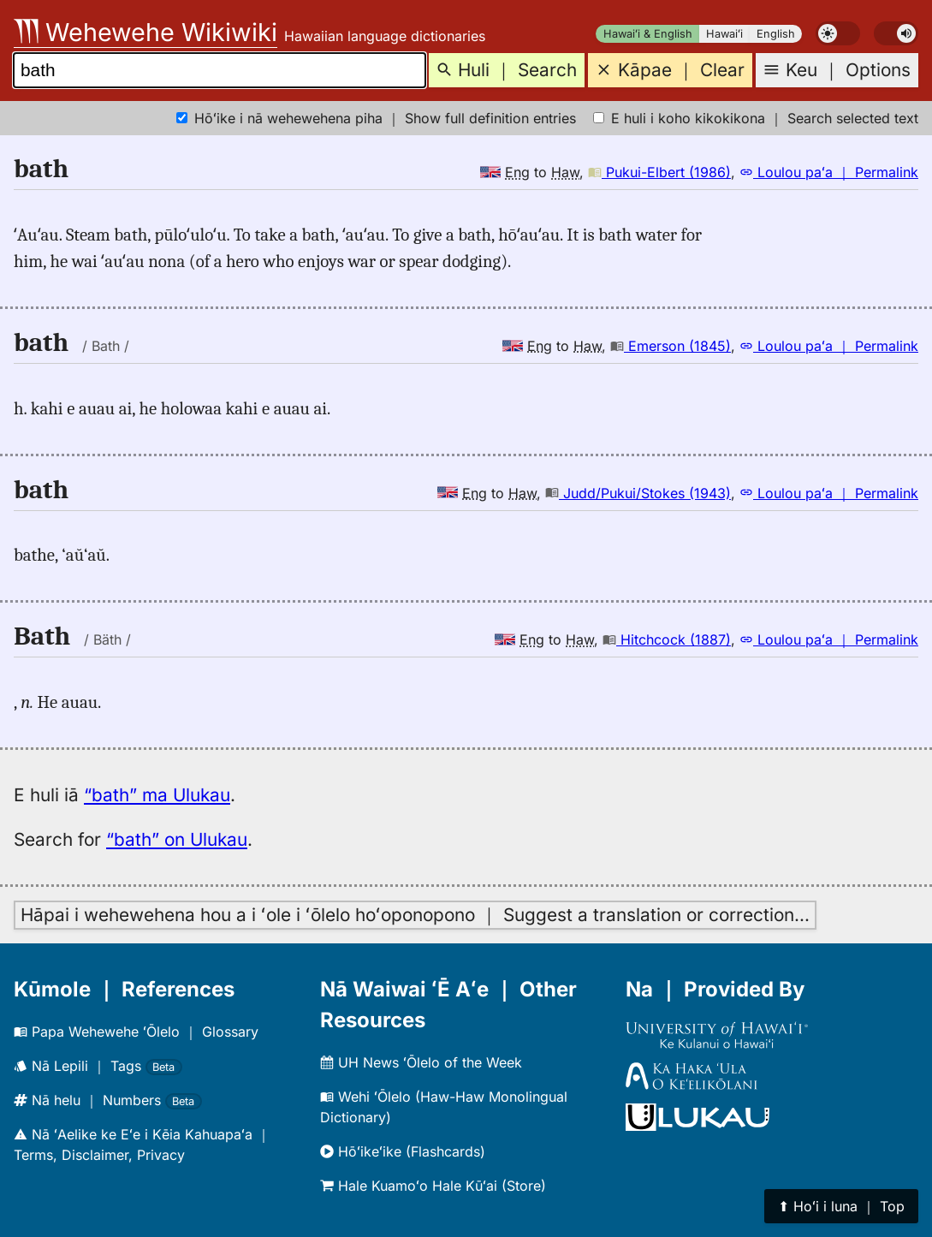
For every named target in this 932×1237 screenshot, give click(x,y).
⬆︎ (841, 1206)
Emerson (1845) (670, 345)
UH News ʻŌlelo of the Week (421, 1062)
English (776, 33)
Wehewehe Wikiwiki (145, 32)
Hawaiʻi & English (647, 33)
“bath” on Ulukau (176, 839)
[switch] (838, 33)
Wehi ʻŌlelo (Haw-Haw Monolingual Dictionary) (443, 1107)
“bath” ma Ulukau (157, 795)
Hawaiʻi (724, 33)
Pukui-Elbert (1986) (659, 172)
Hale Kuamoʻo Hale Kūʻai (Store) (433, 1185)
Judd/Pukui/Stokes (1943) (638, 493)
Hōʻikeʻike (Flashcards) (402, 1151)
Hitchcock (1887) (667, 639)
